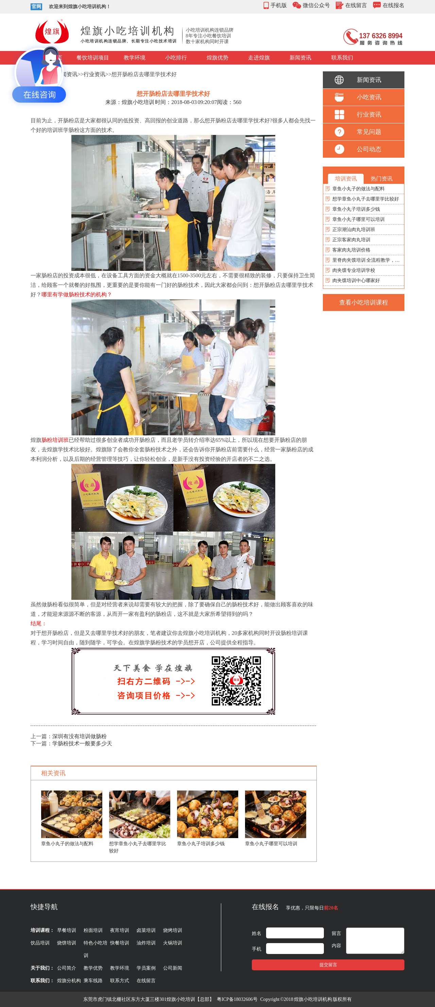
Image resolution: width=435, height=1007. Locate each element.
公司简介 (66, 968)
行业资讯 (94, 74)
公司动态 (369, 149)
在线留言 (356, 5)
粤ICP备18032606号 (237, 999)
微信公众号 (316, 5)
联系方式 (119, 980)
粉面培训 (93, 930)
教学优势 (93, 968)
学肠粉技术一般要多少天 (82, 743)
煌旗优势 (217, 57)
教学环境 (134, 57)
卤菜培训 (146, 930)
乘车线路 (93, 980)
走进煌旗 (259, 57)
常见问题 (369, 131)
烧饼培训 (66, 942)
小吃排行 (176, 57)
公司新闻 (172, 968)
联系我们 (342, 57)
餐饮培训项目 (92, 57)
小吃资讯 (369, 97)
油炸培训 (146, 942)
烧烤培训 (172, 930)
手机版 (279, 5)
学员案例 (146, 968)
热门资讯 (382, 178)
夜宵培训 (119, 930)
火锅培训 (172, 942)
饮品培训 (40, 942)
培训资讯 (346, 178)
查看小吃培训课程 (363, 302)
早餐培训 (66, 930)
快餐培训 (119, 942)
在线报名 (393, 5)
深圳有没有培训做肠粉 (79, 736)
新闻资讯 (300, 57)
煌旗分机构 (69, 980)
